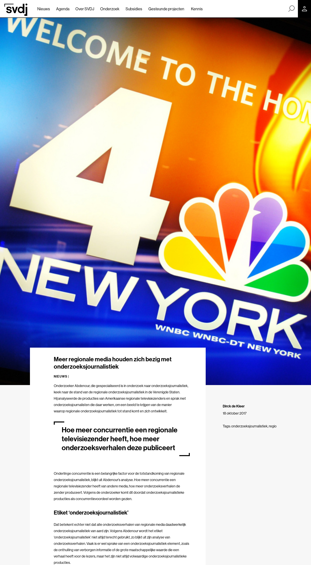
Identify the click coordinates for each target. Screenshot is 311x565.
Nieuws (43, 8)
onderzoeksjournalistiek (249, 426)
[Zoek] (291, 8)
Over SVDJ (84, 8)
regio (272, 426)
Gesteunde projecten (166, 8)
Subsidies (134, 8)
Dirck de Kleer (234, 406)
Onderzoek (109, 8)
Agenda (62, 8)
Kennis (197, 8)
